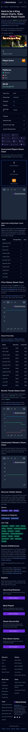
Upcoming (17, 672)
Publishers (5, 694)
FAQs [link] (23, 144)
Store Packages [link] (6, 141)
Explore (4, 719)
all (15, 189)
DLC (3, 663)
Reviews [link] (15, 135)
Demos (4, 666)
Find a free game (14, 646)
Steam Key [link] (15, 138)
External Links (14, 120)
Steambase (17, 705)
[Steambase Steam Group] (17, 717)
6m (8, 302)
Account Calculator (7, 716)
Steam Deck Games (20, 675)
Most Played (18, 663)
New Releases (19, 669)
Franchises (5, 697)
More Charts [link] (14, 144)
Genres (4, 682)
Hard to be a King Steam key (9, 289)
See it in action (14, 631)
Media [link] (21, 141)
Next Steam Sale (6, 713)
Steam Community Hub (15, 573)
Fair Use (13, 728)
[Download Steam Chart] (24, 189)
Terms (8, 728)
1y (11, 189)
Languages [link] (5, 144)
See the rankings (14, 598)
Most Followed (19, 666)
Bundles (4, 669)
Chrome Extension (7, 704)
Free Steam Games (20, 690)
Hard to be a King (6, 22)
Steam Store (17, 569)
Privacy (4, 728)
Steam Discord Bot (7, 707)
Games (6, 6)
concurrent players (19, 23)
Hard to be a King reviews (13, 404)
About (17, 728)
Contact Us (23, 728)
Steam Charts (5, 672)
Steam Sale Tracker (20, 682)
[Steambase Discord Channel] (15, 717)
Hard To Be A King (14, 6)
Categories (5, 685)
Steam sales (18, 339)
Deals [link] (23, 138)
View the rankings (14, 613)
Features (14, 116)
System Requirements (14, 129)
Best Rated (18, 660)
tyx (14, 101)
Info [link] (15, 141)
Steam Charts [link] (6, 135)
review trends (5, 25)
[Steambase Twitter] (19, 717)
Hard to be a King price (12, 296)
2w (4, 189)
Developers (5, 691)
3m (8, 189)
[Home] (1, 6)
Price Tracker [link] (6, 138)
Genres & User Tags (14, 125)
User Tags (5, 688)
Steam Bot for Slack (7, 710)
